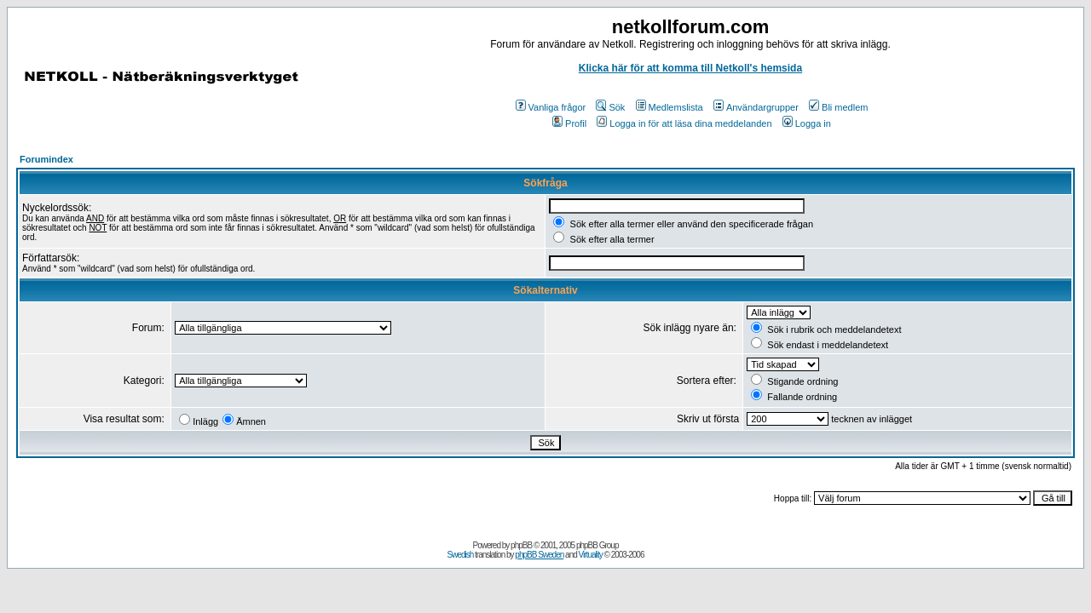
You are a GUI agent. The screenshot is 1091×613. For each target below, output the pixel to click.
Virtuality (591, 554)
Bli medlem (838, 107)
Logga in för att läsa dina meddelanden (684, 123)
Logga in (806, 123)
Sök (610, 107)
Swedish (460, 554)
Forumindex (46, 159)
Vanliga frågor (551, 107)
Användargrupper (756, 107)
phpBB (521, 545)
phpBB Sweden (539, 554)
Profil (569, 123)
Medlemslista (669, 107)
